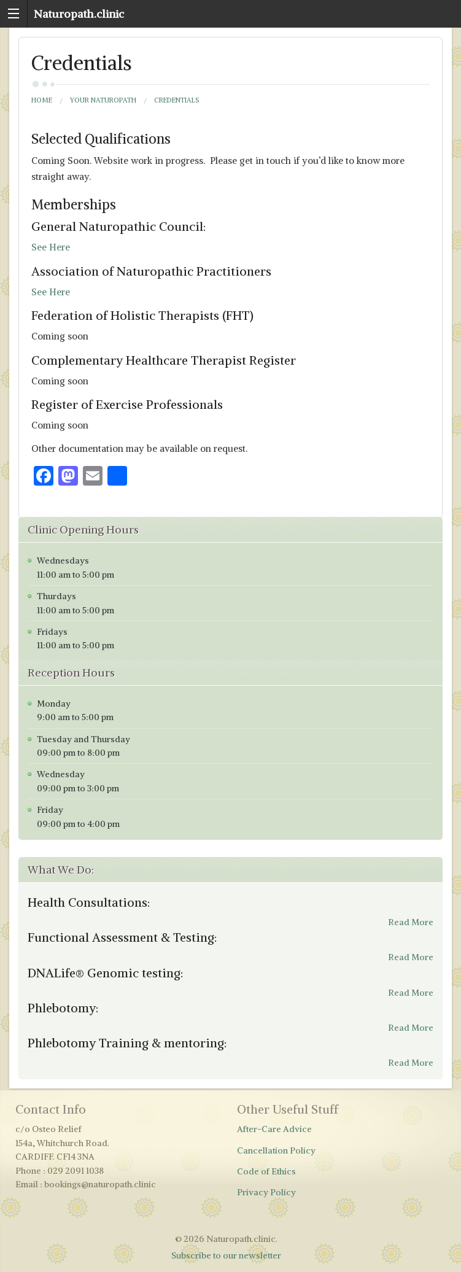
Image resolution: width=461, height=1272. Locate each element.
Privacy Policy (266, 1192)
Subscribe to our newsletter (226, 1255)
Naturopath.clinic (79, 14)
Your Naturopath (103, 100)
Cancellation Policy (276, 1150)
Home (41, 100)
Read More (410, 922)
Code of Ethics (266, 1171)
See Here (50, 247)
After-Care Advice (274, 1128)
